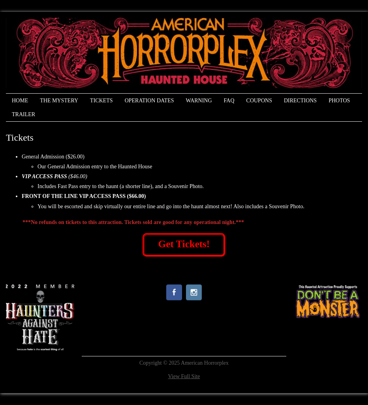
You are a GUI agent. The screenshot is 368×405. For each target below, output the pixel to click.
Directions (300, 101)
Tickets (101, 101)
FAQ (229, 101)
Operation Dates (149, 101)
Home (20, 101)
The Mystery (59, 101)
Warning (199, 101)
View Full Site (184, 376)
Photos (339, 101)
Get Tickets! (184, 244)
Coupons (259, 101)
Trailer (23, 114)
